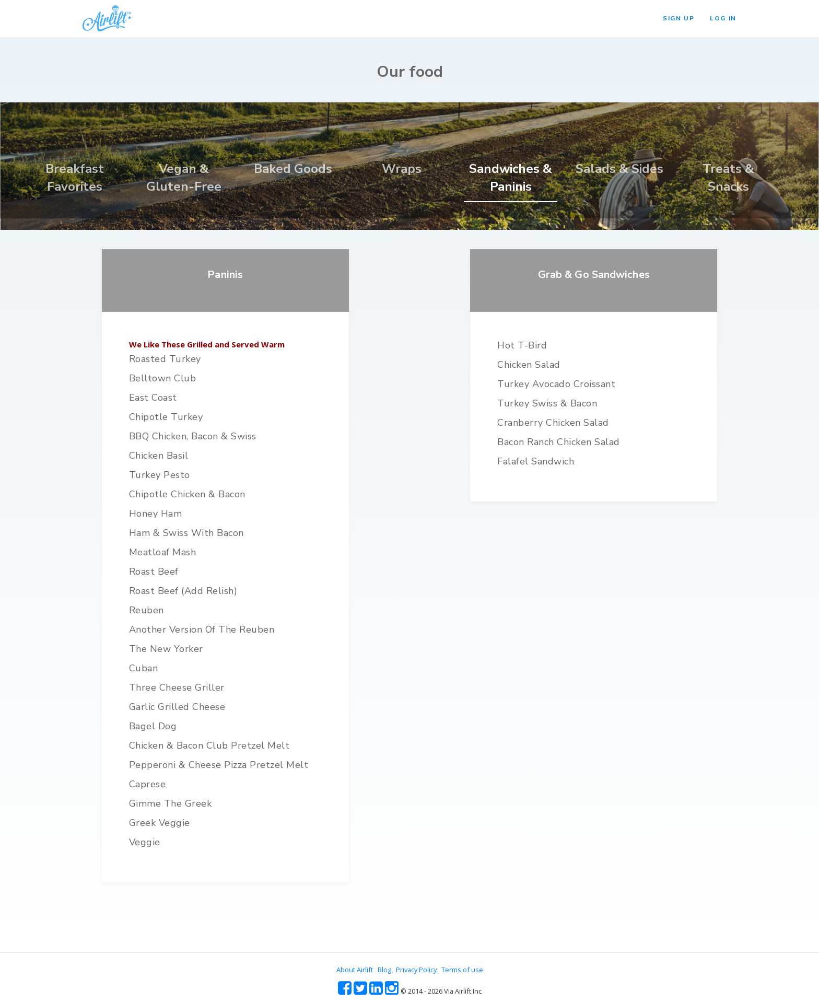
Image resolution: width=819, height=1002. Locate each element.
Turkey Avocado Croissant (556, 384)
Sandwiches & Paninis (510, 177)
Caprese (147, 784)
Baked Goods (293, 168)
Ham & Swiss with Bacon (186, 533)
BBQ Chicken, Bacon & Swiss (192, 436)
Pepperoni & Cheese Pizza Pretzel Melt (219, 765)
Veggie (144, 842)
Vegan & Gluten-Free (183, 177)
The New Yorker (166, 649)
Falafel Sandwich (535, 461)
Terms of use (462, 969)
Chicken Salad (528, 364)
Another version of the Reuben (202, 629)
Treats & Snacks (728, 177)
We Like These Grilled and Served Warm (207, 344)
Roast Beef (154, 571)
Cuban (143, 668)
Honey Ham (155, 513)
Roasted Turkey (165, 359)
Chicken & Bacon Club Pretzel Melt (209, 745)
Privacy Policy (416, 969)
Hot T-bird (522, 345)
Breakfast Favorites (74, 177)
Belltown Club (162, 378)
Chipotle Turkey (166, 417)
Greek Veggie (159, 823)
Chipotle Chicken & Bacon (187, 494)
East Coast (153, 397)
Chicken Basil (159, 455)
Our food (410, 72)
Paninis (225, 274)
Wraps (402, 168)
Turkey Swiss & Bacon (547, 403)
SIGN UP (678, 18)
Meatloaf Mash (162, 552)
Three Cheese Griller (177, 687)
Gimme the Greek (170, 803)
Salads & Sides (619, 168)
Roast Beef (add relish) (183, 591)
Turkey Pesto (159, 475)
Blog (384, 969)
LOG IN (723, 18)
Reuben (146, 610)
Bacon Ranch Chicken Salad (558, 442)
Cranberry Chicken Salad (553, 422)
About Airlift (354, 969)
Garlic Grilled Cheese (177, 707)
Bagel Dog (153, 726)
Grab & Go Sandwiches (594, 274)
